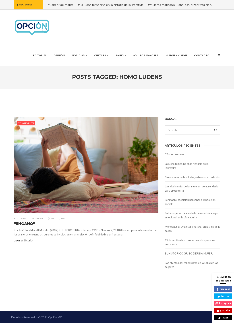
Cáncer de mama (174, 154)
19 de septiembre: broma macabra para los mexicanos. (190, 242)
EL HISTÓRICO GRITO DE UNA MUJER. (189, 253)
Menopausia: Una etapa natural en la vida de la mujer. (192, 228)
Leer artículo (23, 240)
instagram (223, 303)
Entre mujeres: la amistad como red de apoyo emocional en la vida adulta (191, 215)
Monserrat (38, 218)
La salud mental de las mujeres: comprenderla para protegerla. (191, 188)
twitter (223, 296)
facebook (223, 289)
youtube (223, 310)
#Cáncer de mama (61, 5)
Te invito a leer (26, 123)
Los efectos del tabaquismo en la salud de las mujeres (191, 265)
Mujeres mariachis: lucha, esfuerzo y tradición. (192, 177)
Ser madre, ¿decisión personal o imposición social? (190, 202)
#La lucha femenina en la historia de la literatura (111, 5)
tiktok (223, 318)
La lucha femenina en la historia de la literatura (186, 165)
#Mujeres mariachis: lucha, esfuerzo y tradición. (180, 5)
